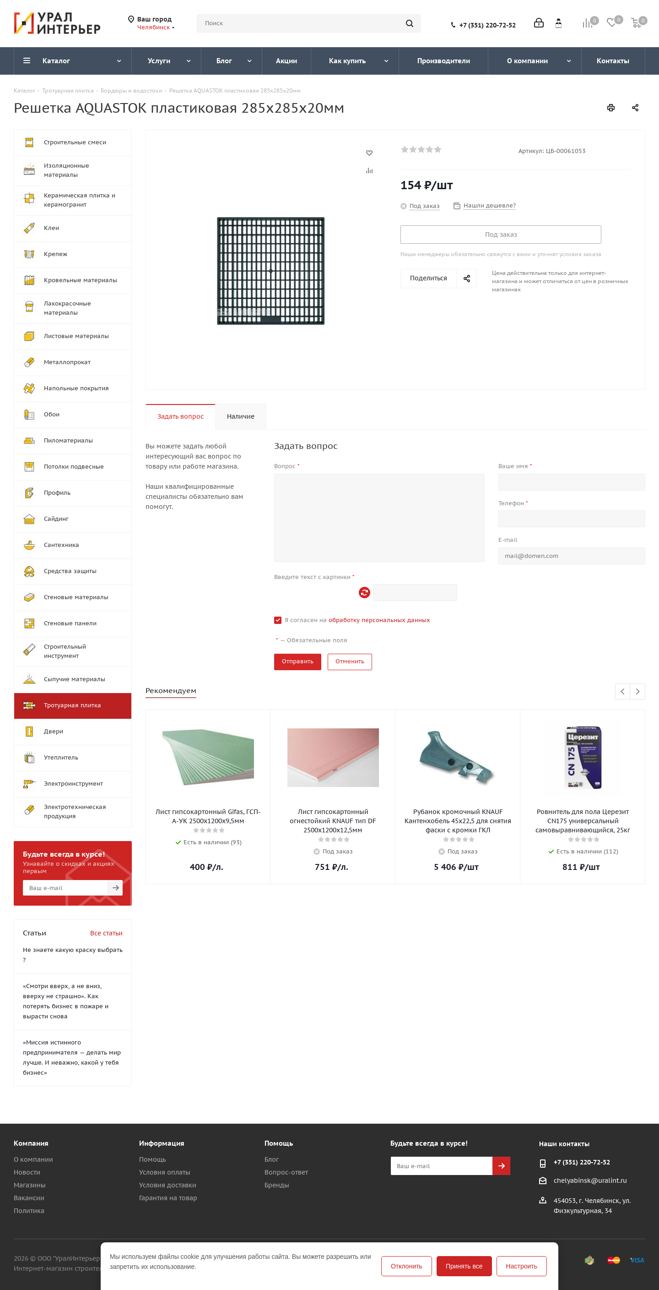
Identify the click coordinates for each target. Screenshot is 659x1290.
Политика (29, 1211)
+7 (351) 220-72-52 (487, 25)
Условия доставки (167, 1185)
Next (637, 692)
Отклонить (406, 1266)
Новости (27, 1172)
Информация (161, 1143)
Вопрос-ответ (286, 1172)
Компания (31, 1143)
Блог (272, 1159)
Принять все (464, 1266)
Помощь (152, 1159)
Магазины (30, 1185)
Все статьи (106, 933)
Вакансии (29, 1198)
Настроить (521, 1266)
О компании (33, 1159)
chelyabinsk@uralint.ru (590, 1180)
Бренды (277, 1185)
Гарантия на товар (168, 1198)
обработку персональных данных (379, 620)
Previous (623, 692)
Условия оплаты (164, 1172)
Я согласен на (357, 620)
